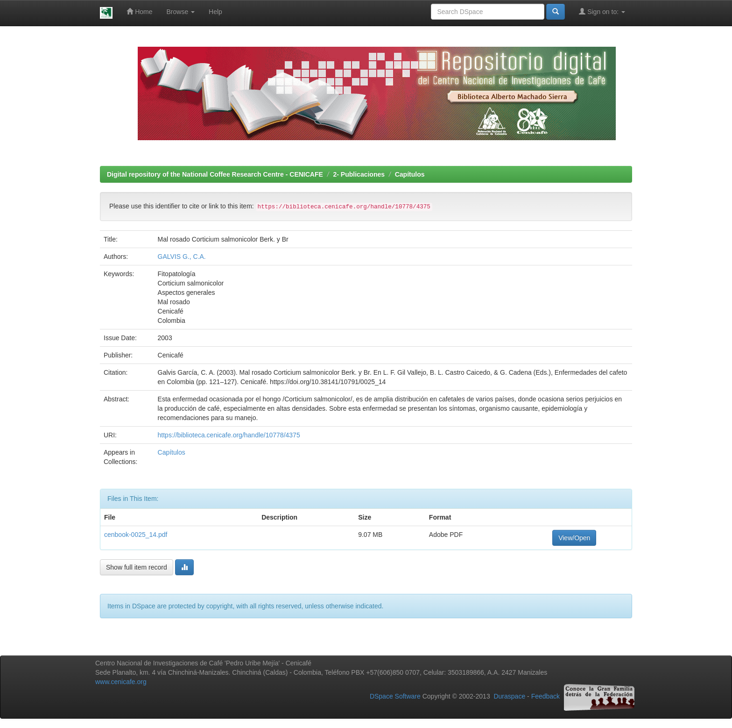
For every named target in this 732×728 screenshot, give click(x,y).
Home (139, 11)
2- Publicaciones (359, 174)
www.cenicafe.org (121, 681)
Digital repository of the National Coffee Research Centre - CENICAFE (215, 174)
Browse (181, 11)
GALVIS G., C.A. (182, 256)
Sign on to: (602, 11)
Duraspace (509, 696)
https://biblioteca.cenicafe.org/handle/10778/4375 (229, 435)
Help (215, 11)
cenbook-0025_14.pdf (135, 534)
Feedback (545, 696)
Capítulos (410, 174)
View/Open (574, 538)
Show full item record (136, 567)
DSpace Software (395, 696)
